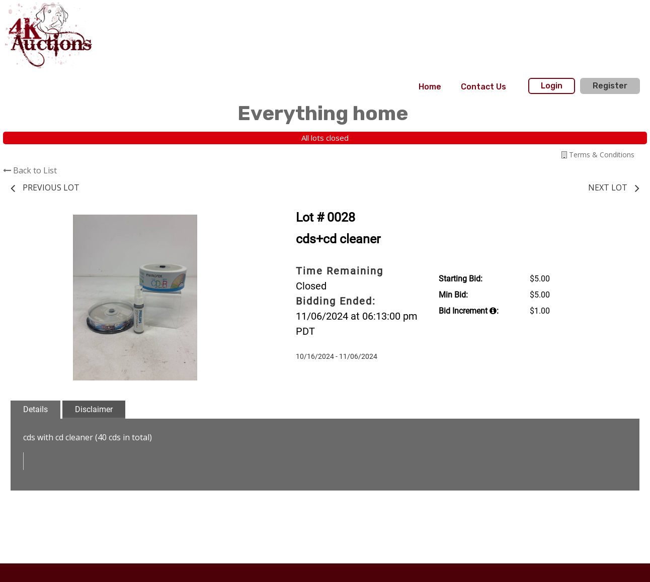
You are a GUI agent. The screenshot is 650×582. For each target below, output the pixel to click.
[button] (250, 224)
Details (35, 409)
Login (551, 85)
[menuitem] (430, 86)
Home (430, 86)
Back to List (30, 170)
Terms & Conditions (597, 154)
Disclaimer (94, 409)
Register (610, 85)
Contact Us (483, 86)
